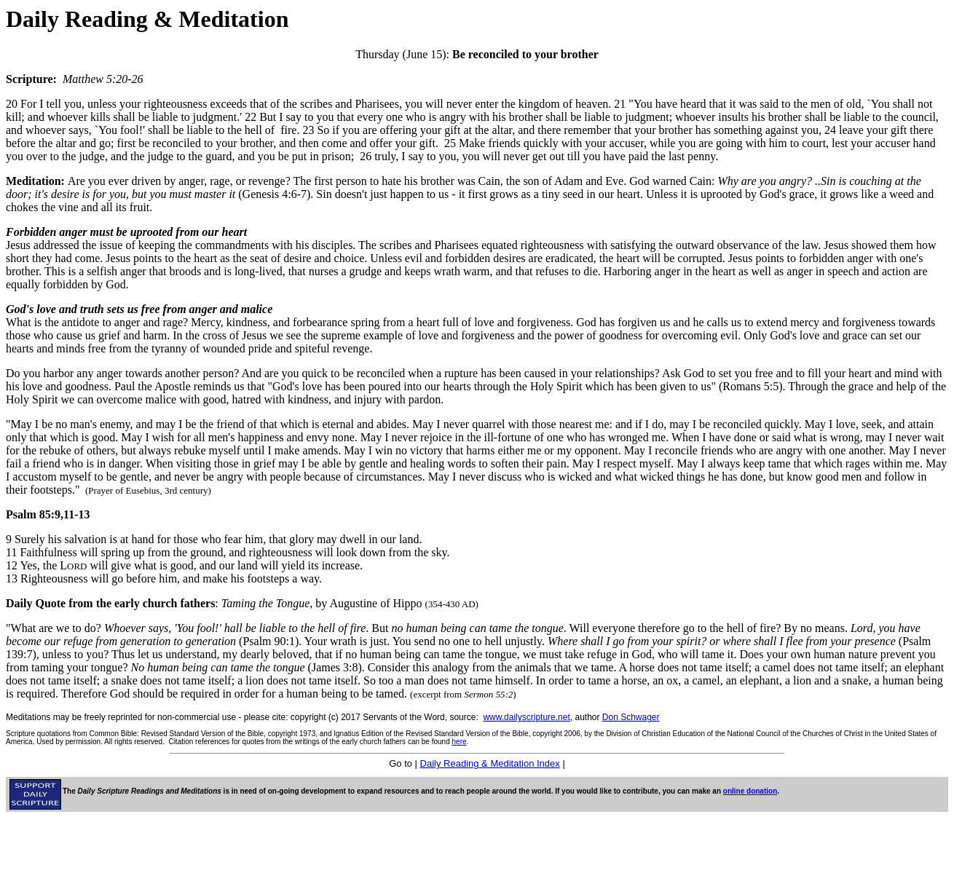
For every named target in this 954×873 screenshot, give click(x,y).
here (459, 742)
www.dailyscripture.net (526, 717)
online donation (750, 791)
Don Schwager (631, 717)
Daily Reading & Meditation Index (490, 763)
